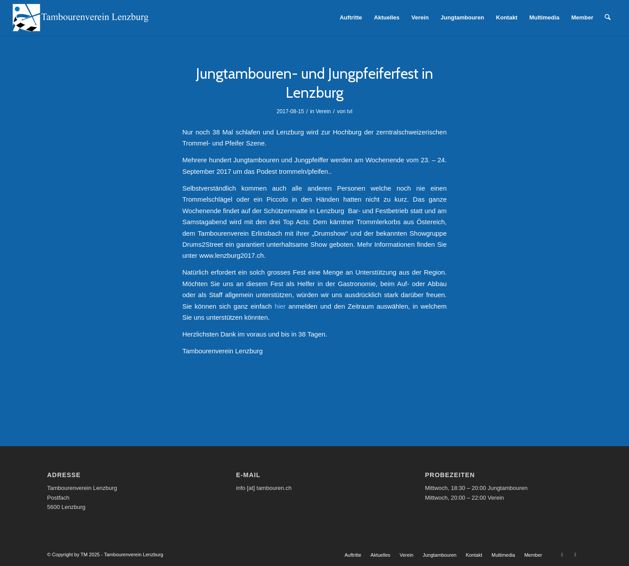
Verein (323, 111)
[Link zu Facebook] (575, 554)
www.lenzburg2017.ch (231, 255)
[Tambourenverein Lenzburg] (80, 17)
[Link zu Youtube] (562, 554)
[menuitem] (351, 17)
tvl (349, 111)
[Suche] (607, 17)
